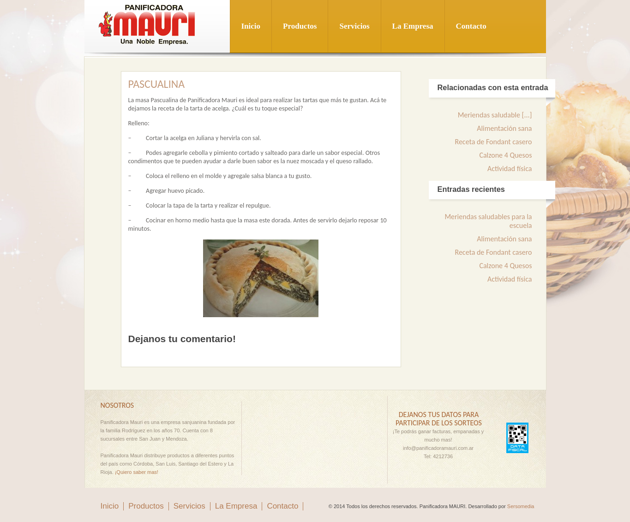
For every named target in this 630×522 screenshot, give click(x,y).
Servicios (354, 26)
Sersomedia (520, 506)
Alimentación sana (504, 128)
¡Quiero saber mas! (136, 472)
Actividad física (509, 168)
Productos (300, 26)
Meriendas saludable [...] (495, 115)
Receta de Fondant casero (493, 141)
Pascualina (156, 84)
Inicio (251, 26)
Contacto (471, 26)
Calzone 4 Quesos (505, 155)
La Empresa (412, 26)
